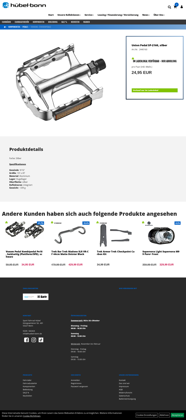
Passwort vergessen (79, 386)
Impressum (124, 386)
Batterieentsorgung (127, 399)
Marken (86, 22)
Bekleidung (52, 22)
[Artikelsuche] (169, 7)
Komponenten (38, 22)
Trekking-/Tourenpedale (40, 27)
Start (51, 14)
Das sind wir (124, 383)
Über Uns (159, 14)
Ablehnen (164, 415)
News (146, 14)
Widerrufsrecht (125, 392)
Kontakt (122, 380)
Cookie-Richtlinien (31, 416)
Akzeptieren (177, 415)
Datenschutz (124, 396)
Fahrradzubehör (22, 22)
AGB (121, 389)
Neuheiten (75, 22)
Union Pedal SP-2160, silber (149, 45)
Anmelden (75, 380)
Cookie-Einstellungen (147, 415)
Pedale (25, 27)
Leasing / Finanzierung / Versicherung (118, 14)
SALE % (64, 22)
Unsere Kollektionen (69, 14)
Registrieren (76, 383)
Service (89, 14)
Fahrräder (6, 22)
